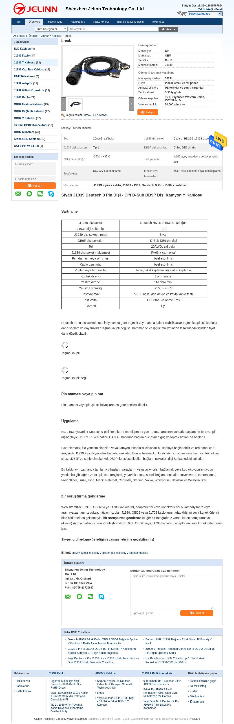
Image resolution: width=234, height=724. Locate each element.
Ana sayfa (19, 35)
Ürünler (33, 35)
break (87, 115)
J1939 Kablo (22, 55)
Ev (18, 21)
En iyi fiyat (101, 115)
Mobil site (197, 701)
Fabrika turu (78, 21)
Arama (170, 29)
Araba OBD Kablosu (27, 139)
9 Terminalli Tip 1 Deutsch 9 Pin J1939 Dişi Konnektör (162, 682)
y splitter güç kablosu (112, 552)
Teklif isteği (205, 9)
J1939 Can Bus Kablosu (29, 69)
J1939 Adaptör (23, 83)
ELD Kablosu (22, 48)
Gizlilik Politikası (43, 718)
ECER (196, 718)
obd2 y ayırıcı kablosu (85, 552)
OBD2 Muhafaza (24, 132)
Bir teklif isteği (198, 686)
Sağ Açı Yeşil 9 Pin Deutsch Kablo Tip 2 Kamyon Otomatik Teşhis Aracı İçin (115, 684)
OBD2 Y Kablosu (24, 118)
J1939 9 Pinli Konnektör (29, 90)
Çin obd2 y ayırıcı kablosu (71, 718)
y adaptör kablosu (137, 552)
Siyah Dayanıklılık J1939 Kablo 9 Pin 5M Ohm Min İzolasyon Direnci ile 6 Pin (69, 696)
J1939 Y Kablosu (51, 35)
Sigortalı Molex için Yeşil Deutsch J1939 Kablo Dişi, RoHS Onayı (66, 684)
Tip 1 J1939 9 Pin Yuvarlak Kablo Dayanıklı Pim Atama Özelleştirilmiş (67, 708)
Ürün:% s (34, 21)
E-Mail (194, 691)
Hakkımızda (55, 21)
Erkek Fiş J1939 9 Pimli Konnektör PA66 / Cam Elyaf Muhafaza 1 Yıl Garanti (160, 693)
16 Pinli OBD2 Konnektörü (30, 125)
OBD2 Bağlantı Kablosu (29, 111)
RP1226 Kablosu (24, 76)
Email (219, 9)
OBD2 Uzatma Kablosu (28, 104)
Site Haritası (197, 696)
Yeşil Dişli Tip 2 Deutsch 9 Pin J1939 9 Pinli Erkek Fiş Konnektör (161, 705)
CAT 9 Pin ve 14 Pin (26, 146)
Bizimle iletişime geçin (130, 21)
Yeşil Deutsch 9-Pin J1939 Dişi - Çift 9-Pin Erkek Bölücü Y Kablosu (115, 701)
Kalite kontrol (101, 21)
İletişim (35, 185)
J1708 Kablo (22, 97)
